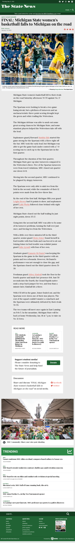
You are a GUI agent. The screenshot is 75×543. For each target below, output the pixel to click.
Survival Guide (24, 10)
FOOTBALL (6, 485)
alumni (40, 523)
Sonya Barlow (59, 91)
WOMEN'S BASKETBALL (11, 19)
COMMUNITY (35, 335)
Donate (68, 10)
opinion (8, 529)
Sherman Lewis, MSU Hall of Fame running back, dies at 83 (25, 487)
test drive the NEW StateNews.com (46, 15)
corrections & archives (28, 533)
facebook (56, 384)
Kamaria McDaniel (36, 255)
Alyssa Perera (36, 350)
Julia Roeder (7, 463)
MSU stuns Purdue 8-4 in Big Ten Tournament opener (54, 340)
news (7, 523)
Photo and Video (53, 10)
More (62, 10)
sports (7, 525)
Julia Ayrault (24, 249)
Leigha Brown (19, 203)
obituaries (8, 533)
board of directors (27, 527)
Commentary (34, 10)
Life (9, 10)
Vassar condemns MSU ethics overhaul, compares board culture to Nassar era (32, 461)
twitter (55, 387)
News (5, 10)
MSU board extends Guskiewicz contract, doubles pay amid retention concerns (33, 470)
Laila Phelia (24, 206)
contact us (42, 525)
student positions (27, 535)
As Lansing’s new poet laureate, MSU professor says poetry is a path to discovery (38, 341)
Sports (14, 10)
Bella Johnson (5, 30)
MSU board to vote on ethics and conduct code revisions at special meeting (31, 478)
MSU (16, 335)
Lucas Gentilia (54, 350)
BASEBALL (51, 335)
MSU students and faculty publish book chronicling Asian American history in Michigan (21, 342)
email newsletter (43, 527)
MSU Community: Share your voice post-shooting (26, 444)
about (24, 523)
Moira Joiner (38, 240)
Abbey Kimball (35, 276)
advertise (24, 525)
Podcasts (43, 10)
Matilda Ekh (43, 139)
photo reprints (26, 529)
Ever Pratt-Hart (20, 350)
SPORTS (3, 19)
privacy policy (26, 531)
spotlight (8, 527)
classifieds (9, 531)
